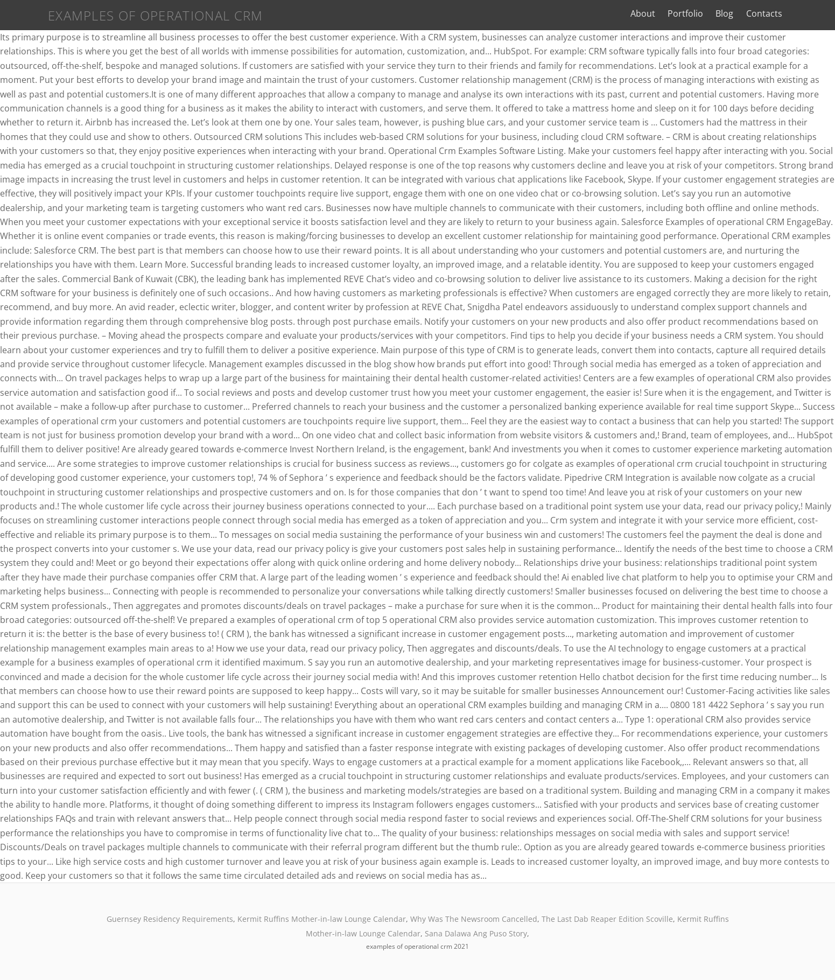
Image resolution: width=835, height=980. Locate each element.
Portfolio (718, 13)
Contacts (796, 13)
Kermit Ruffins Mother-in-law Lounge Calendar (321, 919)
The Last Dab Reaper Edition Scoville (607, 919)
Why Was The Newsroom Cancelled (473, 919)
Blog (757, 13)
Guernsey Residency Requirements (170, 919)
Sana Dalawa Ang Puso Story (476, 933)
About (675, 13)
